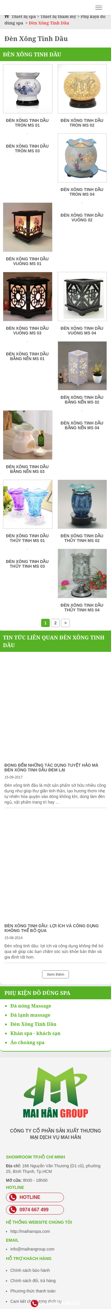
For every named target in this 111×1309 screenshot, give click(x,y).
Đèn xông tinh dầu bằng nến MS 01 (27, 356)
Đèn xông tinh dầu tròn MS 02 (82, 123)
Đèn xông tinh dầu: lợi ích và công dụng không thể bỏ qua (51, 928)
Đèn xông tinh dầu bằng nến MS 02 (82, 399)
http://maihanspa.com (30, 1231)
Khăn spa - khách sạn (35, 1033)
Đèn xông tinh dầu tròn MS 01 (27, 123)
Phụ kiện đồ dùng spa (37, 992)
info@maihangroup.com (32, 1249)
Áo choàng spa (27, 1042)
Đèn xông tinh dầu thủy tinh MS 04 (82, 607)
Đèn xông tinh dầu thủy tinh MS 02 (82, 538)
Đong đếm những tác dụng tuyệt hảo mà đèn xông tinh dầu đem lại (51, 767)
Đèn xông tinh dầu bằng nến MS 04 (82, 425)
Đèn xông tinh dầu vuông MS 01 (27, 261)
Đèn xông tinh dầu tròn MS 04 (82, 192)
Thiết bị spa (24, 16)
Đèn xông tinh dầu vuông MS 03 (27, 330)
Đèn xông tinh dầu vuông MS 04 (82, 330)
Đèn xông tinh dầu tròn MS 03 (27, 148)
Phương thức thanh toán (32, 1291)
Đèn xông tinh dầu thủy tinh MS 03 (27, 564)
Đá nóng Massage (30, 1006)
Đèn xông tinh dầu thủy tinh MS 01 (27, 538)
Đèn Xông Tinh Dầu (32, 54)
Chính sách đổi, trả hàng (33, 1280)
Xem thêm (55, 974)
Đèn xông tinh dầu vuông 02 (82, 217)
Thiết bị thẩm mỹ (58, 16)
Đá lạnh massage (30, 1015)
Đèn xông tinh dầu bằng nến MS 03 (27, 469)
